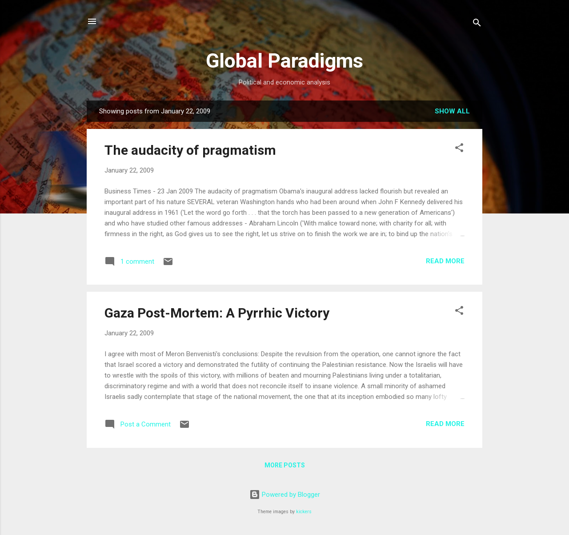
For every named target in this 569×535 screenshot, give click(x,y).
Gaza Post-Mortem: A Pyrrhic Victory (216, 313)
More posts (284, 465)
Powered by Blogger (284, 495)
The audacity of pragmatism (190, 150)
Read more (445, 261)
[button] (459, 149)
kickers (304, 512)
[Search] (477, 24)
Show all (452, 111)
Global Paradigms (284, 60)
